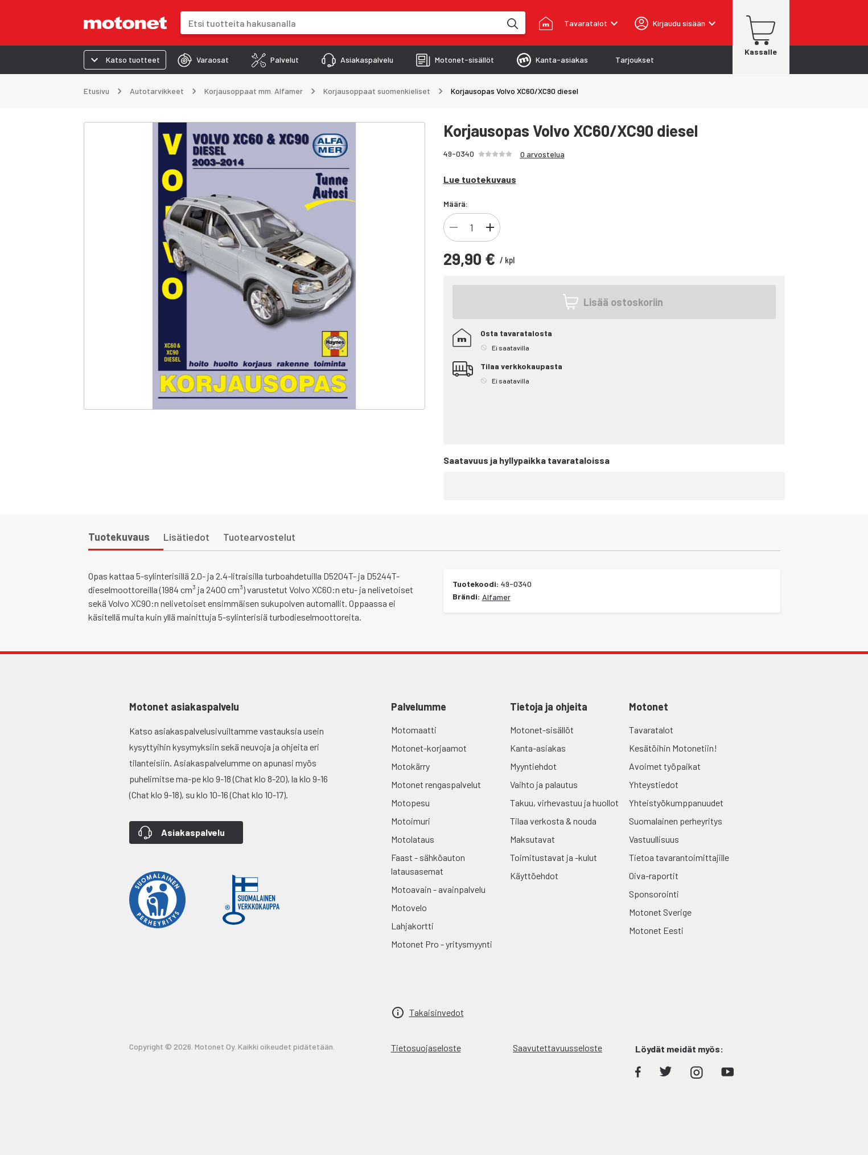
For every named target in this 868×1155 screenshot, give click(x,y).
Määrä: (455, 204)
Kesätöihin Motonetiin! (673, 747)
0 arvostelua (542, 154)
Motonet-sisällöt (542, 729)
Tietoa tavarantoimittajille (679, 857)
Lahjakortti (412, 925)
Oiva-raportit (653, 875)
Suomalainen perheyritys (675, 820)
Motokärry (410, 766)
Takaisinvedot (436, 1012)
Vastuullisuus (654, 839)
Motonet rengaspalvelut (436, 784)
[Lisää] (490, 227)
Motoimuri (410, 820)
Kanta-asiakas (538, 747)
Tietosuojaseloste (426, 1047)
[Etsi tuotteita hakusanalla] (511, 22)
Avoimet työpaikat (665, 766)
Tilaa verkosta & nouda (553, 820)
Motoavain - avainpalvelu (438, 889)
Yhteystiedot (653, 784)
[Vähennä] (453, 227)
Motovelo (409, 907)
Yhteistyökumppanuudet (676, 802)
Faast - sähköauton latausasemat (428, 864)
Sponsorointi (654, 893)
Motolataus (412, 839)
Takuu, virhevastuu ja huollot (564, 802)
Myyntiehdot (533, 766)
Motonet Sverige (660, 912)
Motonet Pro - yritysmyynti (441, 943)
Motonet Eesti (656, 930)
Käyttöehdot (534, 875)
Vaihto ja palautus (544, 784)
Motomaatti (414, 729)
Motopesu (410, 802)
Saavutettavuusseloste (557, 1047)
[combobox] (340, 23)
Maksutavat (532, 839)
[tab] (203, 60)
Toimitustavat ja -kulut (553, 857)
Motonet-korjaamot (429, 747)
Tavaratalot (651, 729)
